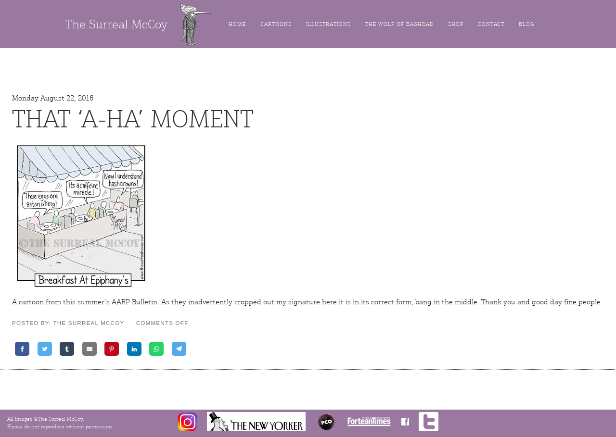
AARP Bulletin (134, 302)
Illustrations (328, 24)
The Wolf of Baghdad (399, 24)
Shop (455, 24)
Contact (491, 24)
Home (237, 24)
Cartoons (276, 24)
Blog (526, 24)
